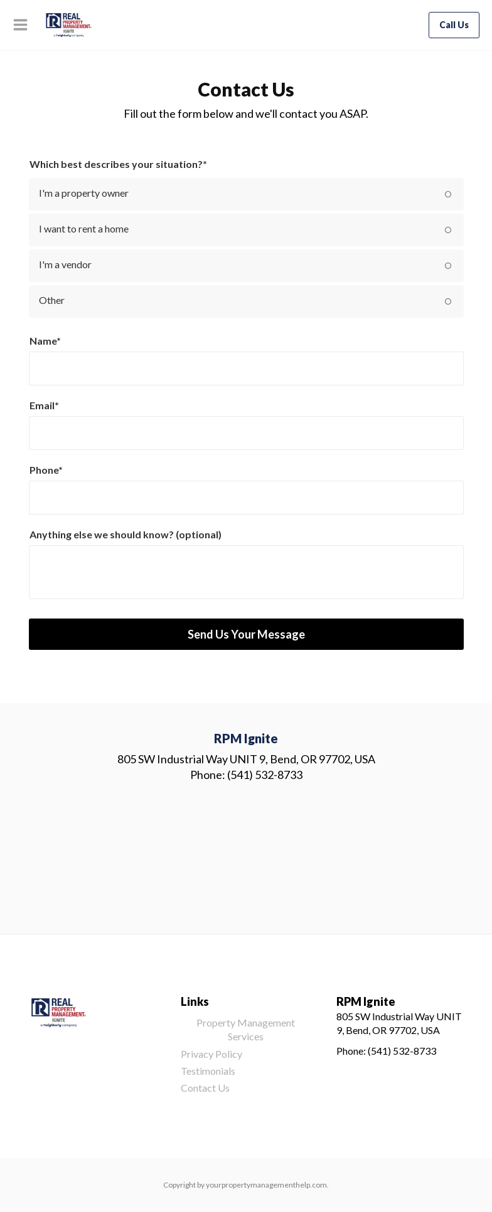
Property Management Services (245, 1029)
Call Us (454, 24)
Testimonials (208, 1071)
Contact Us (205, 1088)
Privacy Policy (211, 1054)
